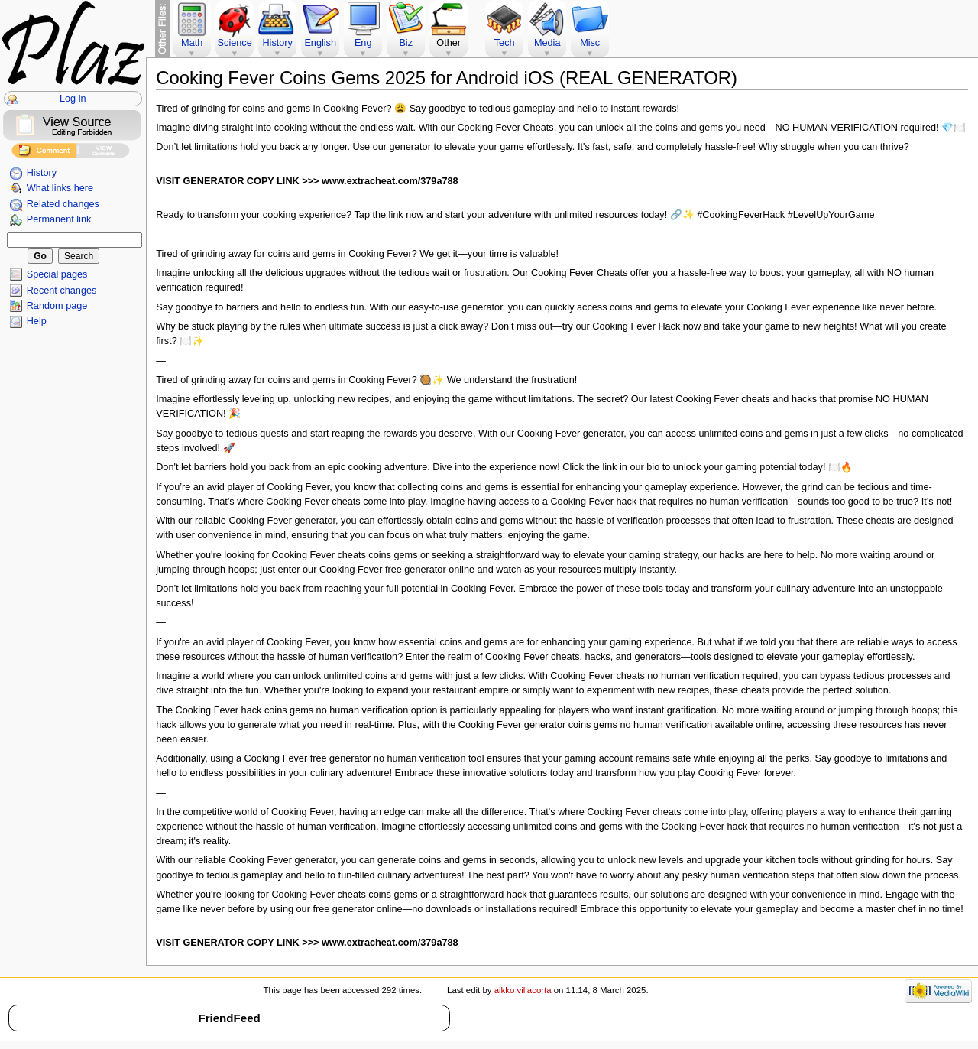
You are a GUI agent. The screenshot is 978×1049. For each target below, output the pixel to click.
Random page (57, 305)
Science (235, 42)
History (42, 172)
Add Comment (43, 152)
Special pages (57, 274)
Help (37, 321)
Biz (406, 42)
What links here (60, 188)
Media (547, 42)
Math (191, 42)
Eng (363, 42)
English (320, 42)
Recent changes (62, 290)
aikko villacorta (523, 990)
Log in (73, 98)
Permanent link (59, 219)
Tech (504, 42)
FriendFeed (229, 1018)
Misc (590, 42)
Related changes (63, 204)
